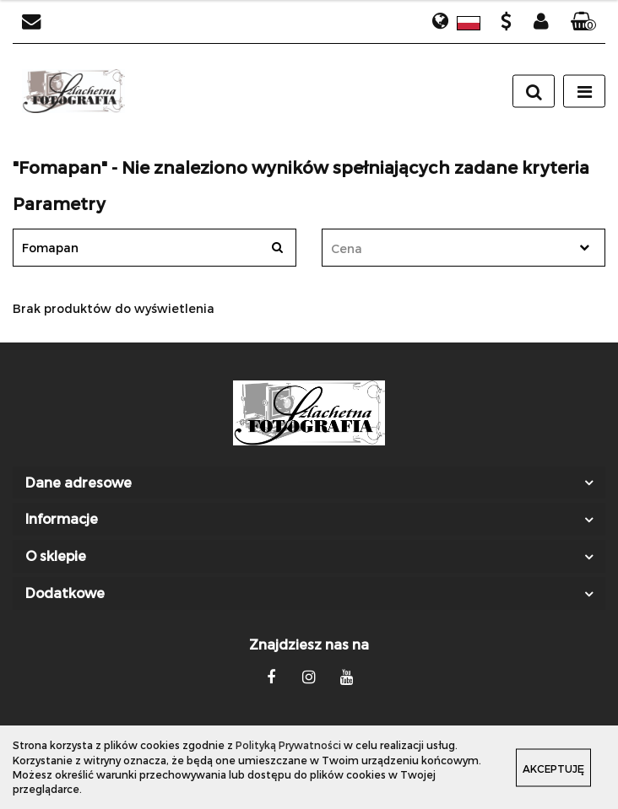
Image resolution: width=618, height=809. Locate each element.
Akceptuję (553, 768)
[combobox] (463, 248)
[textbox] (448, 248)
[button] (583, 22)
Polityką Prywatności (288, 745)
